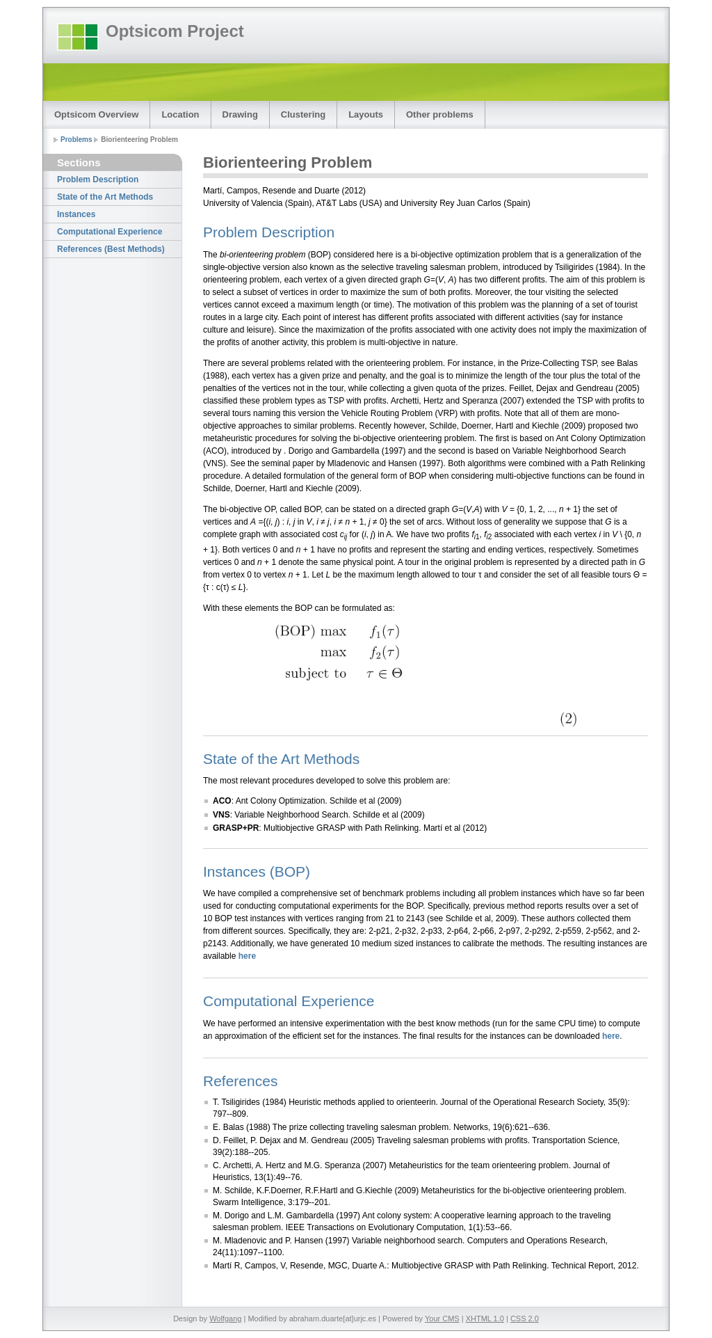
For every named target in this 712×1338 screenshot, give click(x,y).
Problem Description (97, 179)
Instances (76, 214)
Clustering (303, 114)
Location (180, 114)
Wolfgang (225, 1318)
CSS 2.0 (524, 1318)
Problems (76, 139)
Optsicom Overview (96, 114)
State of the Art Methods (105, 197)
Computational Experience (109, 232)
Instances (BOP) (256, 871)
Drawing (240, 114)
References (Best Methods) (111, 249)
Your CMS (442, 1318)
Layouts (365, 114)
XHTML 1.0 (485, 1318)
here (247, 956)
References (240, 1081)
